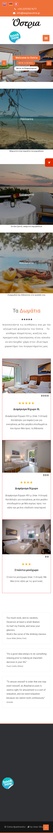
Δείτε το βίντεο (26, 63)
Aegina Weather (26, 803)
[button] (4, 63)
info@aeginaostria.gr (26, 13)
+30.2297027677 (25, 9)
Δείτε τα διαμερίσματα (26, 68)
